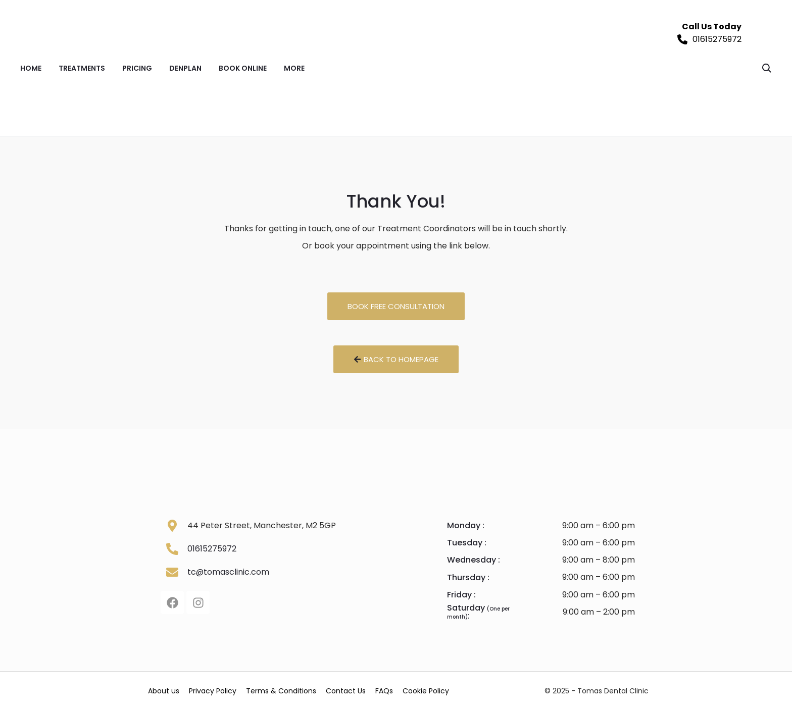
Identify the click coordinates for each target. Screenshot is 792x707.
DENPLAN (185, 68)
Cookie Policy (456, 689)
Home (30, 68)
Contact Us (365, 689)
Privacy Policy (221, 689)
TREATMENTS (82, 68)
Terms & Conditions (295, 689)
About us (166, 689)
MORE (294, 68)
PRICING (137, 68)
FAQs (409, 689)
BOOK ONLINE (243, 68)
